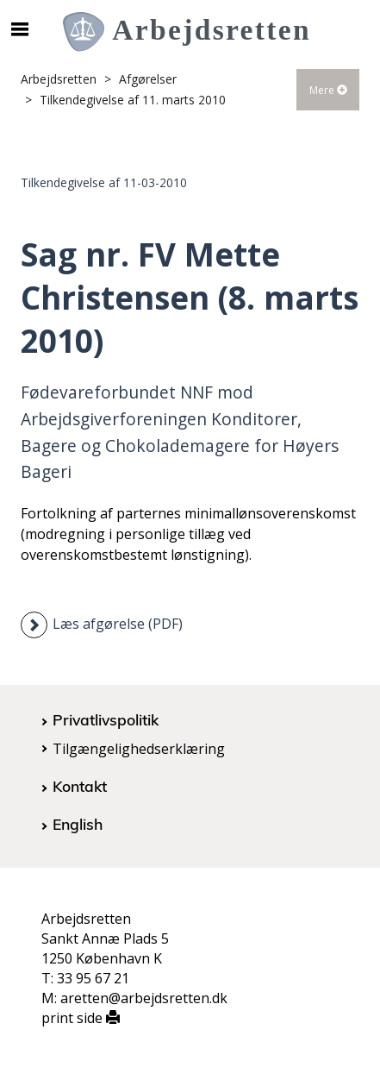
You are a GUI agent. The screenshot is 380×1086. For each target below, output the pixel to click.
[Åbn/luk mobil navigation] (20, 29)
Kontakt (80, 785)
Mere (328, 90)
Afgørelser (148, 79)
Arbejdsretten (59, 79)
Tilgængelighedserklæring (139, 748)
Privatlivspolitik (106, 719)
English (78, 823)
